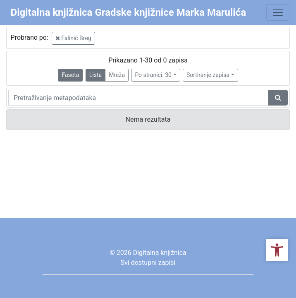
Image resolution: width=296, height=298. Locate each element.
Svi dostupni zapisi (148, 263)
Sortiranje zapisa (207, 75)
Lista (95, 75)
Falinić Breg (73, 38)
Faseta (70, 75)
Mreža (117, 75)
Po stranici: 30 (153, 75)
